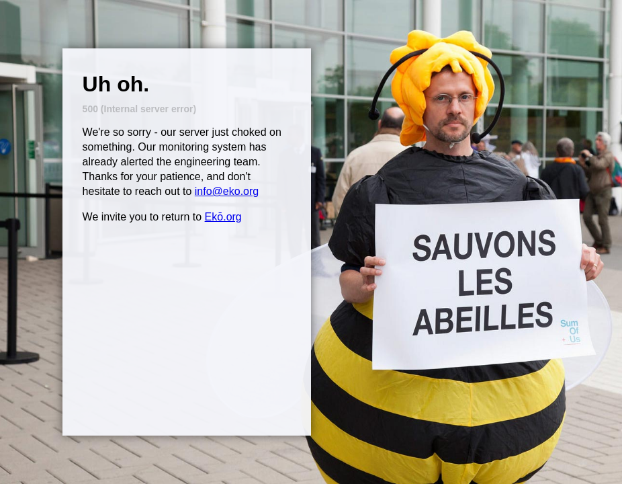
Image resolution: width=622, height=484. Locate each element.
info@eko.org (227, 191)
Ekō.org (223, 217)
